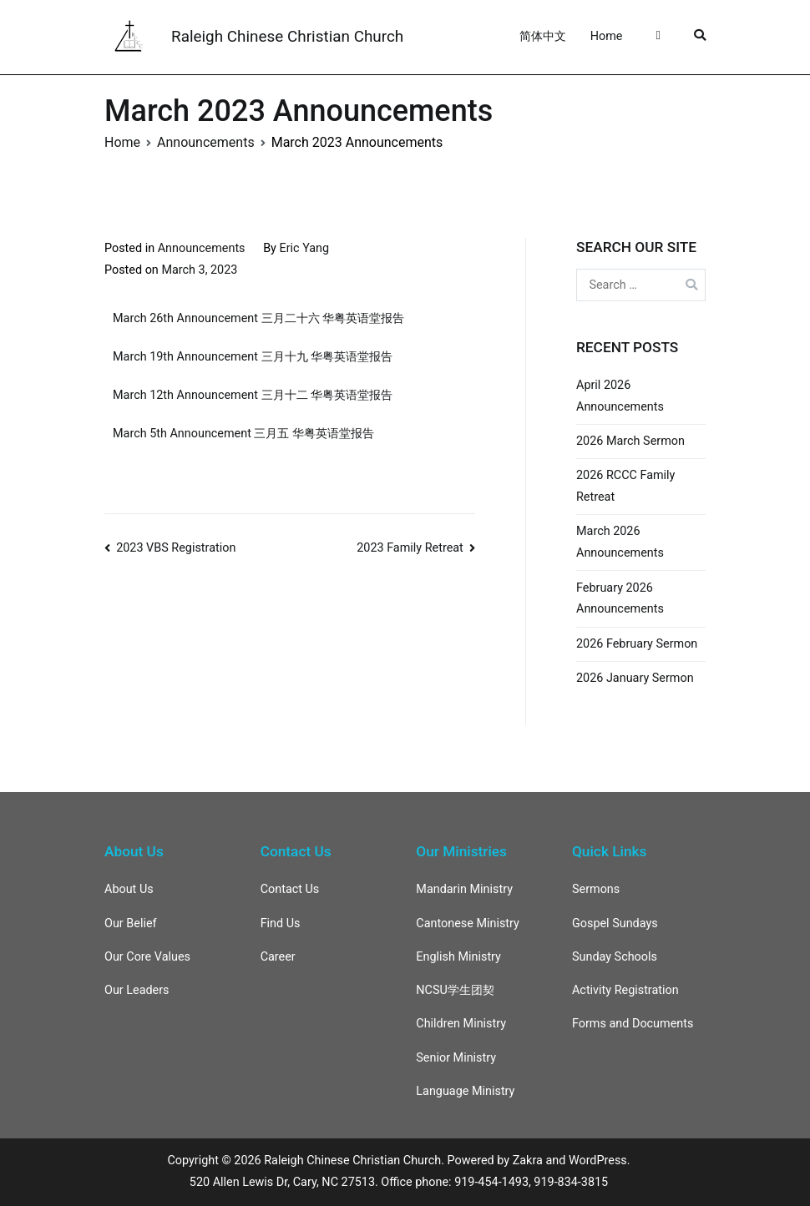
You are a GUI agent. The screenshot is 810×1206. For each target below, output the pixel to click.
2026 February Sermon (636, 644)
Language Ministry (465, 1091)
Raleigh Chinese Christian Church (287, 36)
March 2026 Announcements (620, 542)
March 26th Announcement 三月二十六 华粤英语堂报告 (258, 318)
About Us (129, 889)
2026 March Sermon (630, 441)
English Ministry (458, 957)
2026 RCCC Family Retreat (625, 486)
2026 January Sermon (635, 678)
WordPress (598, 1160)
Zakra (528, 1160)
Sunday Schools (614, 957)
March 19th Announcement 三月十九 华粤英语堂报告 (252, 357)
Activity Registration (625, 990)
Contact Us (290, 889)
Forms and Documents (632, 1024)
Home (606, 36)
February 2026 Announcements (620, 599)
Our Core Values (147, 957)
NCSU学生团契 (455, 990)
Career (278, 957)
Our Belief (130, 923)
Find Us (281, 923)
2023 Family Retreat (410, 548)
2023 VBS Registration (175, 548)
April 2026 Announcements (620, 396)
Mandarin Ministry (464, 889)
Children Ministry (461, 1024)
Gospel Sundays (615, 923)
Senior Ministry (456, 1058)
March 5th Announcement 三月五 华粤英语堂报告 (243, 433)
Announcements (202, 248)
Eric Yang (305, 248)
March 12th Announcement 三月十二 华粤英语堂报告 (252, 395)
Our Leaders (137, 990)
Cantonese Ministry (467, 923)
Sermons (596, 889)
